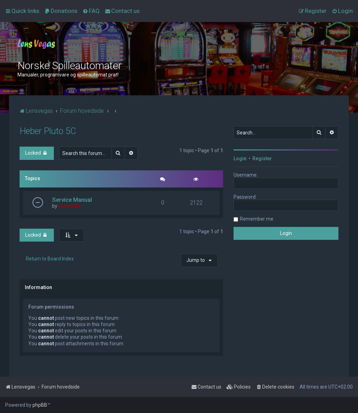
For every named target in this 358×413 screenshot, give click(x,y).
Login (240, 158)
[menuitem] (60, 11)
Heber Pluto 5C (48, 131)
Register (262, 158)
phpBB (40, 405)
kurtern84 (69, 206)
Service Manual (72, 199)
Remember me (256, 219)
